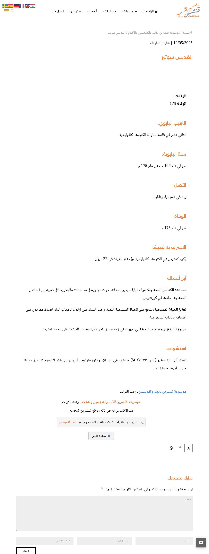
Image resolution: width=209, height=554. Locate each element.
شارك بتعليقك (160, 43)
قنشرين (183, 548)
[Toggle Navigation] (6, 11)
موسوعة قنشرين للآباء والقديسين (162, 368)
